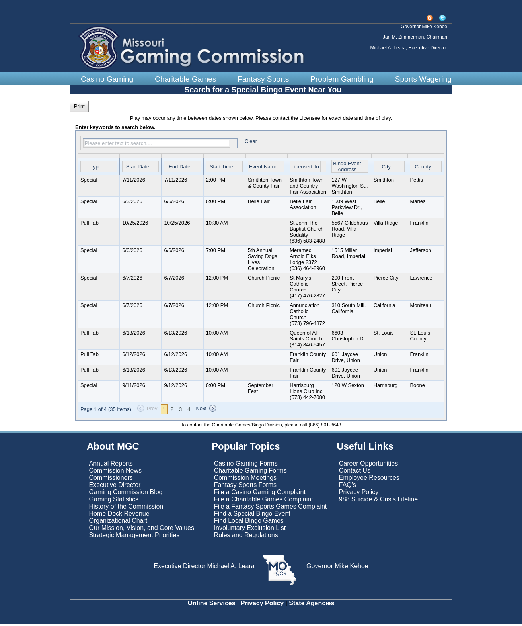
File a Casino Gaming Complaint (260, 494)
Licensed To (305, 168)
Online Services (212, 605)
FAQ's (347, 486)
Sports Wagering (423, 79)
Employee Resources (369, 479)
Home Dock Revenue (119, 515)
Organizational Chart (118, 522)
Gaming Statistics (113, 501)
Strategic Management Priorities (134, 537)
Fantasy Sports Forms (245, 486)
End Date (179, 168)
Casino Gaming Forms (246, 465)
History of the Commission (126, 508)
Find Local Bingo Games (249, 522)
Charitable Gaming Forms (250, 472)
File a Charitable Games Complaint (263, 501)
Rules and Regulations (246, 537)
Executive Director (115, 486)
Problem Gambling (342, 79)
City (386, 168)
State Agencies (311, 605)
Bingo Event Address (347, 168)
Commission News (115, 472)
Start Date (138, 168)
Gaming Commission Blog (126, 494)
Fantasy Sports (263, 79)
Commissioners (111, 479)
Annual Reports (111, 465)
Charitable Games (185, 79)
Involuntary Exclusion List (250, 529)
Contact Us (354, 472)
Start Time (221, 168)
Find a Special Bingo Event (252, 515)
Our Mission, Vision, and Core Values (142, 529)
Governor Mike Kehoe (336, 568)
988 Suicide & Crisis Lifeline (378, 501)
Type (95, 168)
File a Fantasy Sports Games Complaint (270, 508)
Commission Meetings (245, 479)
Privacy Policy (359, 494)
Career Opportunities (368, 465)
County (423, 168)
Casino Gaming (107, 79)
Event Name (263, 168)
